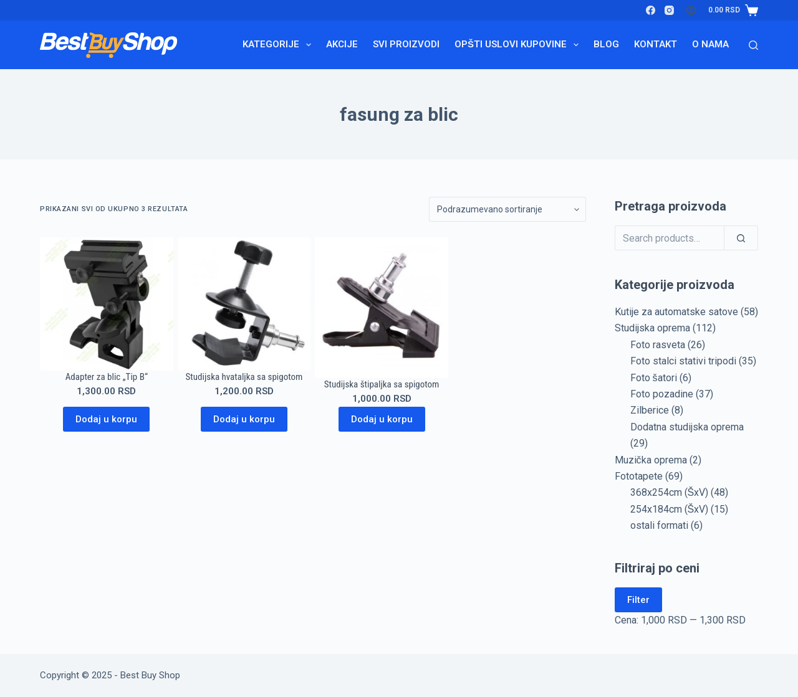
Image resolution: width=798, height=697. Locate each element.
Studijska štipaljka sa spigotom (382, 384)
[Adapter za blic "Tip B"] (106, 304)
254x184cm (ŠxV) (669, 509)
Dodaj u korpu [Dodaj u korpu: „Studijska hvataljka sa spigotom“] (244, 419)
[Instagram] (669, 10)
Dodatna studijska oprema (687, 427)
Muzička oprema (651, 460)
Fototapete (639, 476)
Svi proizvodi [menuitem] (406, 44)
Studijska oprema (652, 328)
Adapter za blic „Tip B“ (106, 376)
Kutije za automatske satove (676, 312)
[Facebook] (650, 10)
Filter (638, 599)
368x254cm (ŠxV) (669, 492)
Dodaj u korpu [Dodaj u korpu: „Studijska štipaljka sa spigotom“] (382, 419)
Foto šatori (653, 378)
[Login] (691, 10)
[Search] (753, 45)
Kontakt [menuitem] (655, 44)
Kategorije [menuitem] (279, 44)
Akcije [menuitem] (342, 44)
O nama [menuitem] (710, 44)
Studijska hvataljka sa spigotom (244, 376)
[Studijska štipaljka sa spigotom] (381, 307)
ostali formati (659, 525)
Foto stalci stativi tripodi (683, 361)
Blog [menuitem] (606, 44)
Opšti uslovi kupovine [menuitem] (519, 44)
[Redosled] (507, 209)
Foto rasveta (657, 345)
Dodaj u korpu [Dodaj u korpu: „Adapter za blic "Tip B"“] (106, 419)
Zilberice (649, 410)
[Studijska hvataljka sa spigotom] (244, 304)
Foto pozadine (661, 394)
